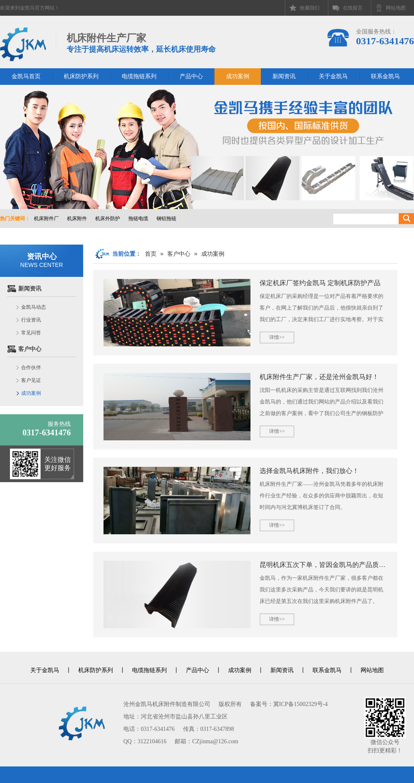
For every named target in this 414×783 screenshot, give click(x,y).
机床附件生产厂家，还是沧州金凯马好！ (319, 376)
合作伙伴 (31, 367)
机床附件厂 (46, 218)
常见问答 (31, 333)
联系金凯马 (385, 76)
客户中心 (29, 349)
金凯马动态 (33, 307)
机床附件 (77, 218)
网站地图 (396, 8)
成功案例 (237, 76)
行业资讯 (31, 320)
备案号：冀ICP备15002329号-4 (288, 704)
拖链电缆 (138, 218)
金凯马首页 (26, 76)
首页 (150, 254)
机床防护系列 (81, 76)
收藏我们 (310, 8)
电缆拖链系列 (139, 76)
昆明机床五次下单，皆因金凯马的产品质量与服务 (323, 564)
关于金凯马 (333, 76)
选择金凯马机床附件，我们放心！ (309, 470)
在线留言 (353, 8)
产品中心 (191, 76)
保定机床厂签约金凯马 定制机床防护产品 (320, 282)
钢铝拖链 (166, 218)
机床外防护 (107, 218)
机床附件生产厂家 (141, 43)
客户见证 (31, 380)
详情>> (277, 337)
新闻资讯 (284, 76)
